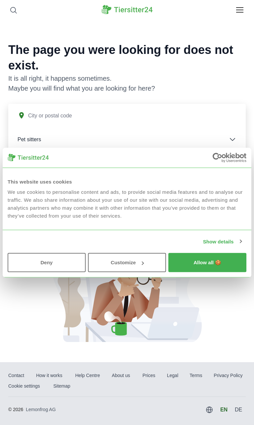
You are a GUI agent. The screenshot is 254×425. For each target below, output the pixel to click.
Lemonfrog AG (41, 409)
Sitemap (61, 386)
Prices (149, 375)
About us (121, 375)
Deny (46, 262)
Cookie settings (24, 386)
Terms (196, 375)
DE (238, 409)
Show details (218, 241)
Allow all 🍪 (207, 262)
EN (224, 409)
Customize (127, 262)
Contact (16, 375)
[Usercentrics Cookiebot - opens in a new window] (217, 157)
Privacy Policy (228, 375)
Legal (172, 375)
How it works (49, 375)
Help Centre (87, 375)
